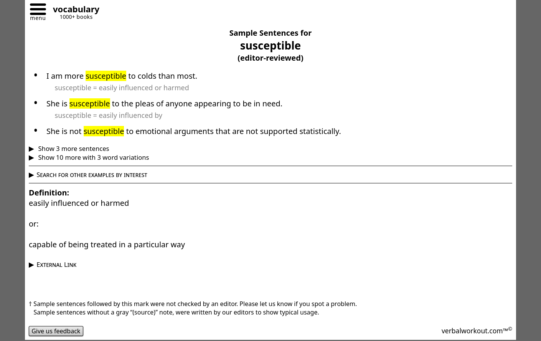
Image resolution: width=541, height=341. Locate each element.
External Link (56, 264)
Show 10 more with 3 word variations (92, 157)
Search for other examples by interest (91, 174)
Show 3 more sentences (72, 148)
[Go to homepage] (73, 10)
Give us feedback (56, 331)
